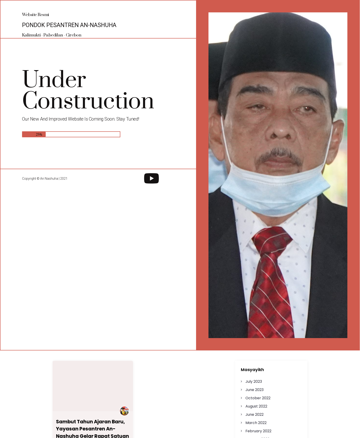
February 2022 (258, 431)
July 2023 (253, 381)
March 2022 (256, 422)
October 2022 (257, 398)
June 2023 (254, 389)
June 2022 (254, 414)
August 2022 (256, 406)
